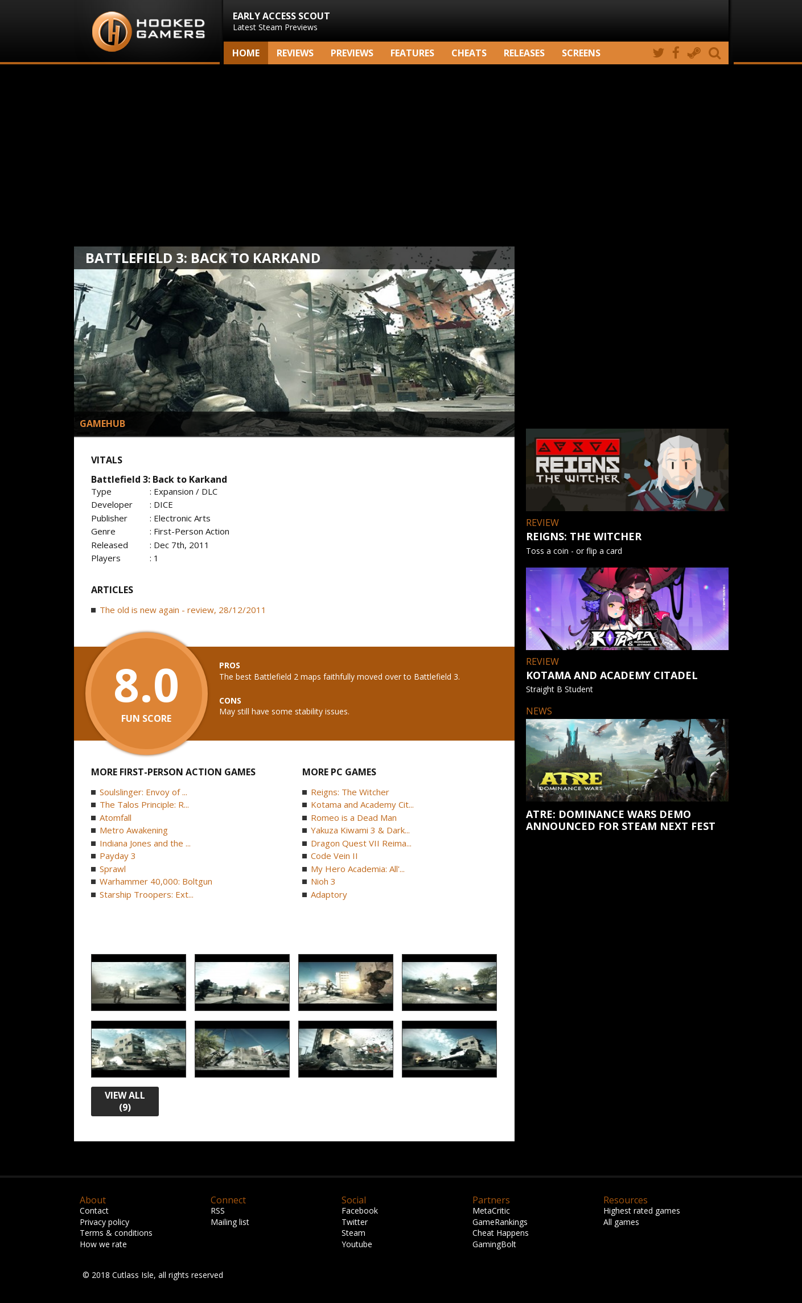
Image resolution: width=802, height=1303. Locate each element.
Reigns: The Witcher (350, 792)
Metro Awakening (134, 830)
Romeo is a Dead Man (354, 817)
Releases (524, 53)
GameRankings (500, 1221)
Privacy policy (104, 1221)
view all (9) (125, 1101)
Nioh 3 (323, 881)
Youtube (357, 1244)
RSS (218, 1210)
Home (246, 53)
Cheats (469, 53)
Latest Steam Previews (281, 21)
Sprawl (113, 868)
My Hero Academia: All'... (358, 868)
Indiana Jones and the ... (145, 843)
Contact (94, 1210)
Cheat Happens (500, 1232)
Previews (352, 53)
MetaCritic (491, 1210)
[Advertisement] (401, 155)
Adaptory (329, 894)
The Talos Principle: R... (144, 804)
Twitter (355, 1221)
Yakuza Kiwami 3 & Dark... (360, 830)
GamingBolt (494, 1244)
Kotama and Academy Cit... (362, 804)
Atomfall (115, 817)
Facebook (360, 1210)
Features (412, 53)
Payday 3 (118, 855)
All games (621, 1221)
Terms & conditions (116, 1232)
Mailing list (230, 1221)
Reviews (295, 53)
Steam (353, 1232)
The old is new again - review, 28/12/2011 (183, 609)
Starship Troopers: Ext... (147, 894)
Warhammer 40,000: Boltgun (156, 881)
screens (581, 53)
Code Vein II (334, 855)
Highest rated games (641, 1210)
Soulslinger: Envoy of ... (143, 792)
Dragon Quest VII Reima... (361, 843)
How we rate (103, 1244)
